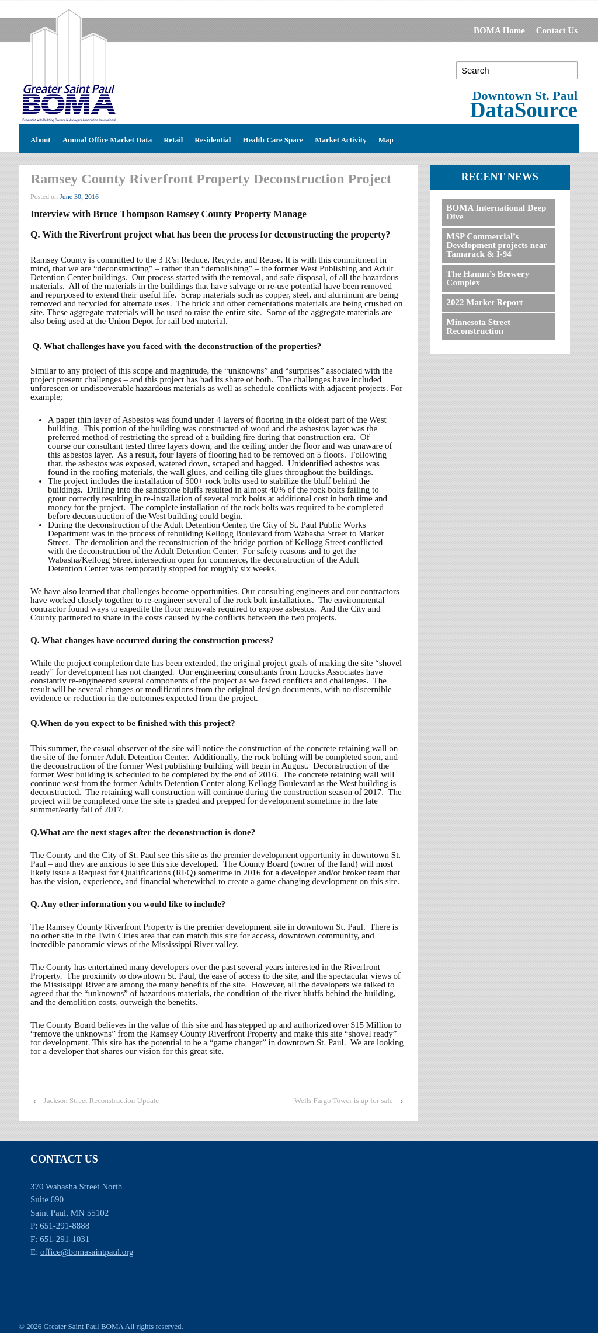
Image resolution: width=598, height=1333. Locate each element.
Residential (212, 138)
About (40, 138)
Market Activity (340, 138)
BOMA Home (499, 30)
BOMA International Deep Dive (497, 212)
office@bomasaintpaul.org (86, 1252)
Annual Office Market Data (107, 138)
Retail (173, 138)
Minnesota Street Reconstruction (478, 326)
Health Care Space (272, 138)
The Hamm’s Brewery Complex (488, 278)
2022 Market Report (485, 302)
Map (386, 138)
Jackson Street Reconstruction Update (101, 1100)
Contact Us (557, 30)
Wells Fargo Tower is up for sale (343, 1100)
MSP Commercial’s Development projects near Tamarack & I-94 (497, 245)
